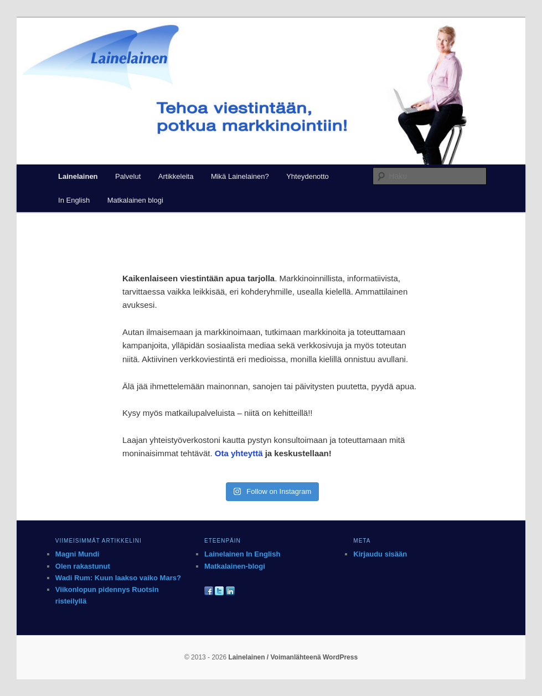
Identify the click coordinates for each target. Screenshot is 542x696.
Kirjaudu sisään (380, 554)
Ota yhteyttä (239, 453)
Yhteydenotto (307, 176)
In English (74, 200)
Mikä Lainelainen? (240, 176)
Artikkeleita (176, 176)
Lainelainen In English (242, 554)
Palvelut (128, 176)
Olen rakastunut (82, 566)
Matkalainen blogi (135, 200)
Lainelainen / (249, 657)
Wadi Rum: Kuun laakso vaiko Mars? (118, 578)
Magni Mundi (77, 554)
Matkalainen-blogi (234, 566)
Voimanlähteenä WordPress (314, 657)
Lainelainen (78, 176)
